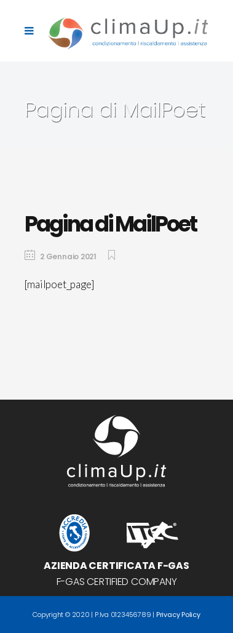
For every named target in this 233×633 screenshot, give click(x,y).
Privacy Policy (178, 614)
